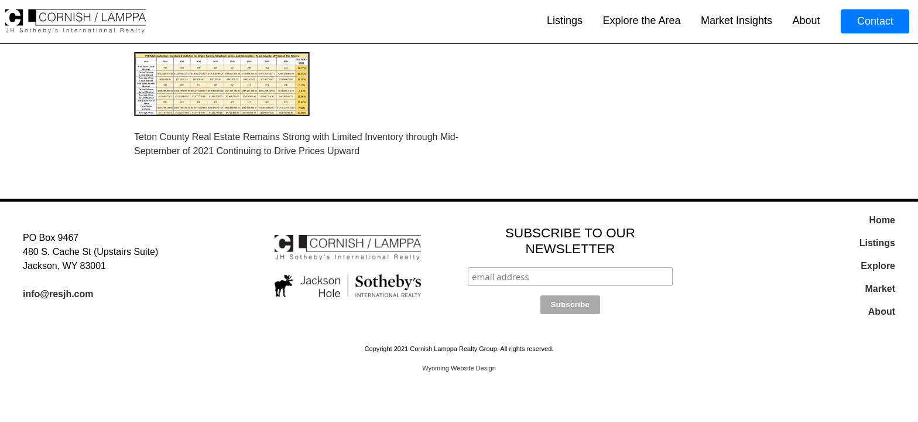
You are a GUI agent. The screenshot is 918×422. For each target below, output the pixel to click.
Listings (565, 20)
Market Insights (736, 20)
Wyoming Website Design (459, 368)
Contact (875, 21)
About (806, 20)
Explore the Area (641, 20)
